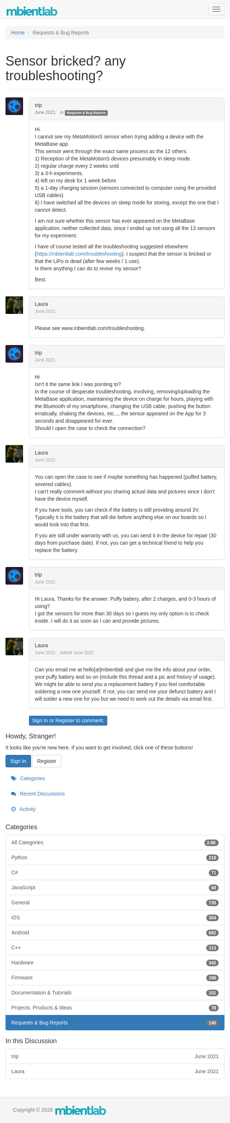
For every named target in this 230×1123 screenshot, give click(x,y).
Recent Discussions (38, 794)
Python (115, 857)
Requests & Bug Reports (86, 113)
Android (115, 932)
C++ (115, 947)
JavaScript (115, 887)
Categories (28, 778)
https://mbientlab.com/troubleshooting (79, 254)
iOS (115, 917)
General (115, 902)
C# (115, 872)
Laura (41, 304)
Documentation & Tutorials (115, 992)
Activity (23, 809)
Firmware (115, 977)
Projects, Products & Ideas (115, 1007)
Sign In (40, 720)
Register (64, 720)
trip (38, 105)
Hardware (115, 962)
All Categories (115, 842)
